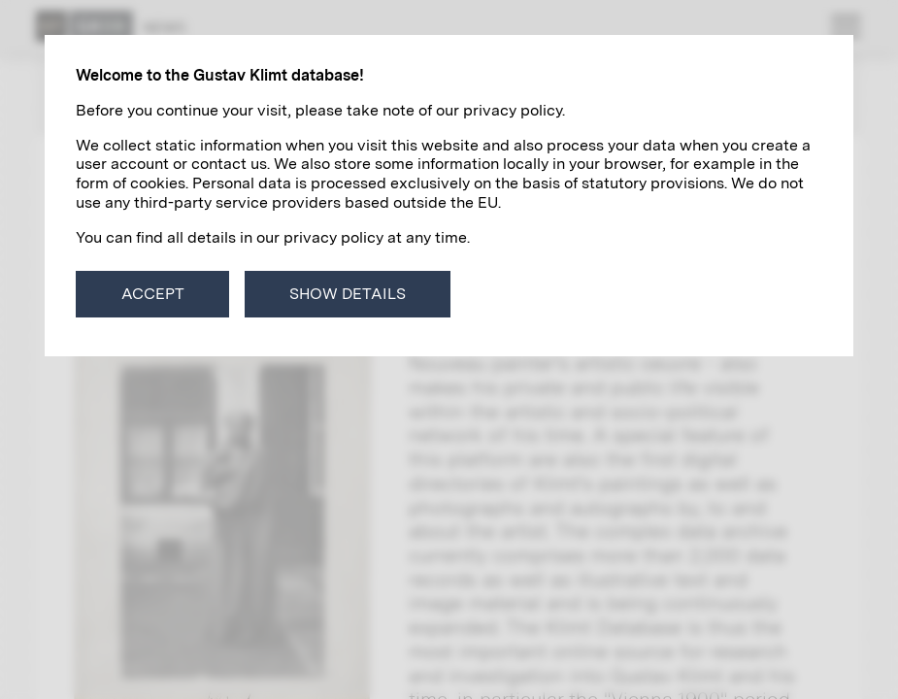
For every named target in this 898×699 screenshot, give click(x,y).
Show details (347, 293)
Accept (152, 293)
